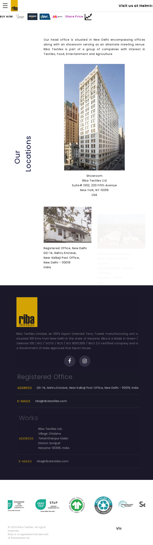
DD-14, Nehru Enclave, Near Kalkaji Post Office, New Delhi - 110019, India (91, 388)
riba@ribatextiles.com (54, 401)
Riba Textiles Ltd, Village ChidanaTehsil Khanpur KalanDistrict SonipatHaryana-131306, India (57, 438)
